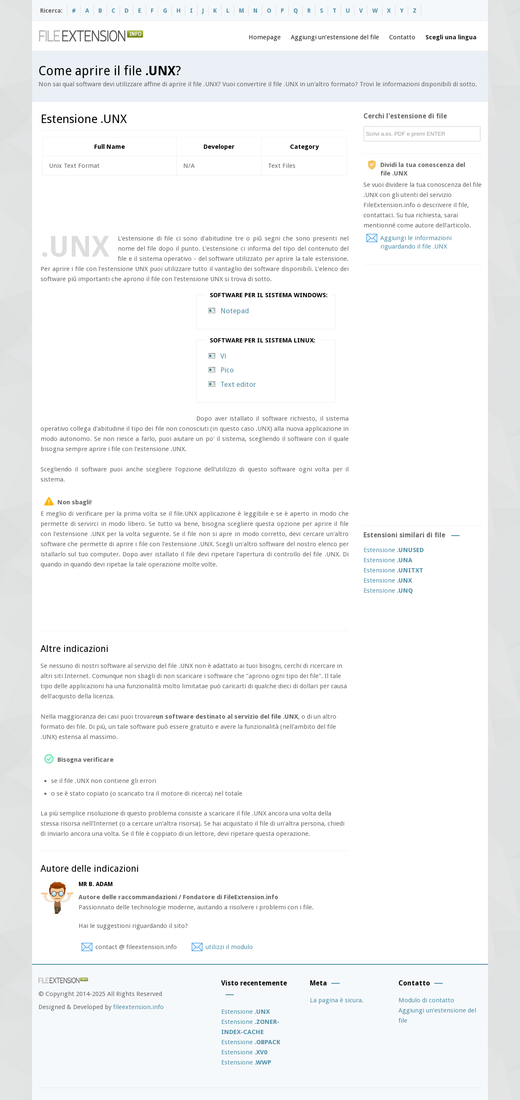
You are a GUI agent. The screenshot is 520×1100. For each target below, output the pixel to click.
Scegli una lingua (451, 37)
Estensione (393, 550)
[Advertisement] (194, 203)
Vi (223, 356)
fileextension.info (138, 1007)
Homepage (265, 37)
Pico (227, 370)
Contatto (402, 37)
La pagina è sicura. (336, 1000)
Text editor (238, 384)
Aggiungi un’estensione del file (335, 37)
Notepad (234, 310)
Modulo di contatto (426, 1000)
